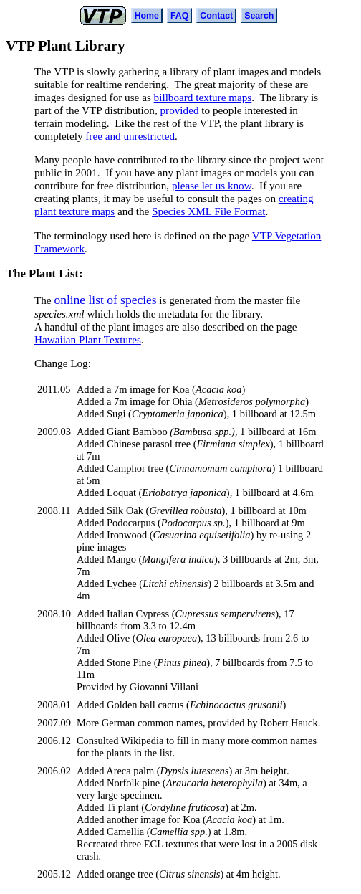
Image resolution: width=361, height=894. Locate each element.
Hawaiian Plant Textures (87, 339)
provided (179, 110)
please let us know (211, 185)
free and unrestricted (130, 136)
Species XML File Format (208, 211)
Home (147, 16)
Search (259, 16)
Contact (216, 16)
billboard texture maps (203, 97)
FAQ (179, 16)
